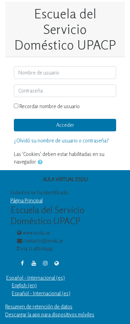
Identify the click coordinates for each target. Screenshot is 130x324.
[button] (41, 162)
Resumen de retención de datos (38, 306)
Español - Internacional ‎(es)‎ (35, 277)
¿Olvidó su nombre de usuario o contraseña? (61, 140)
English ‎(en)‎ (24, 285)
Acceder (65, 125)
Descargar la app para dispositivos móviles (49, 314)
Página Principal (26, 200)
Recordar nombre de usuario (49, 106)
